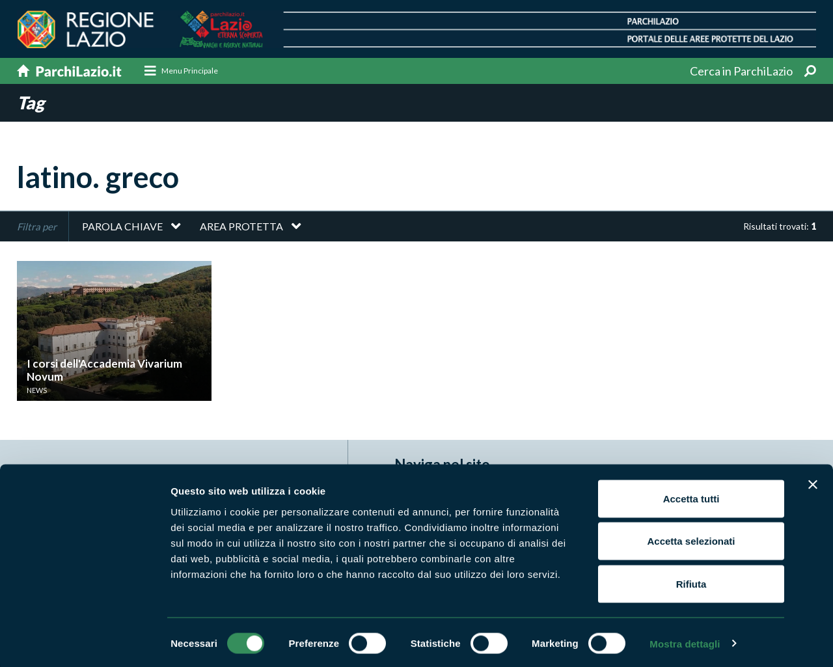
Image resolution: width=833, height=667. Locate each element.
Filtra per (37, 226)
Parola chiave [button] (122, 226)
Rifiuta (691, 581)
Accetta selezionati (691, 539)
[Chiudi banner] (812, 482)
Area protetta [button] (241, 226)
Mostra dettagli (684, 641)
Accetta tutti (691, 496)
